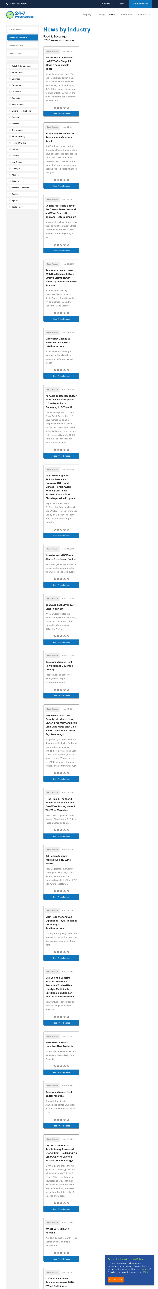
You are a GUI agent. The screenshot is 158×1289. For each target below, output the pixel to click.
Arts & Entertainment (21, 66)
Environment (18, 105)
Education (16, 98)
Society (15, 194)
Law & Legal (17, 162)
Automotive (17, 73)
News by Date (16, 45)
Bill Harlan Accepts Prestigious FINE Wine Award (58, 860)
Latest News (15, 29)
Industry (16, 149)
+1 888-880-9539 (16, 4)
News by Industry (18, 37)
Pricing (101, 15)
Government (17, 130)
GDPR (145, 1272)
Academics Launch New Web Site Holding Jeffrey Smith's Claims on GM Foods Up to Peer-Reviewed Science (61, 278)
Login (121, 4)
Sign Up (106, 4)
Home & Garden (19, 143)
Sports (15, 201)
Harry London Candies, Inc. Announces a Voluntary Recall (60, 137)
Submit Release (140, 4)
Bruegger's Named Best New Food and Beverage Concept (59, 666)
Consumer (16, 92)
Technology (17, 207)
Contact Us (144, 15)
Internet (15, 156)
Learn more (141, 1269)
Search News (15, 53)
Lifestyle (16, 169)
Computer (16, 85)
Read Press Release (61, 114)
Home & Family (18, 137)
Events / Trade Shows (21, 111)
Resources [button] (126, 15)
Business (16, 79)
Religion (15, 181)
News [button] (112, 15)
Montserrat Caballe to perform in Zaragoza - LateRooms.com (57, 343)
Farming (15, 117)
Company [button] (86, 15)
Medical (15, 175)
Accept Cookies (116, 1279)
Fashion (15, 124)
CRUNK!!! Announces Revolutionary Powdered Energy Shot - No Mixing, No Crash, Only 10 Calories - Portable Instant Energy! (61, 1153)
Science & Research (20, 188)
